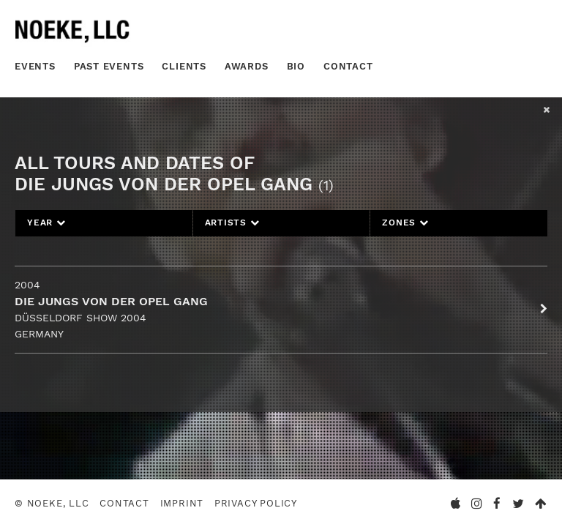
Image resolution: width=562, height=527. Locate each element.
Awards (247, 66)
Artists (232, 222)
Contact (348, 66)
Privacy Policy (255, 503)
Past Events (109, 66)
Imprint (182, 503)
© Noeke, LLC (52, 503)
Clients (184, 66)
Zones (405, 222)
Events (35, 66)
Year (46, 222)
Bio (296, 66)
